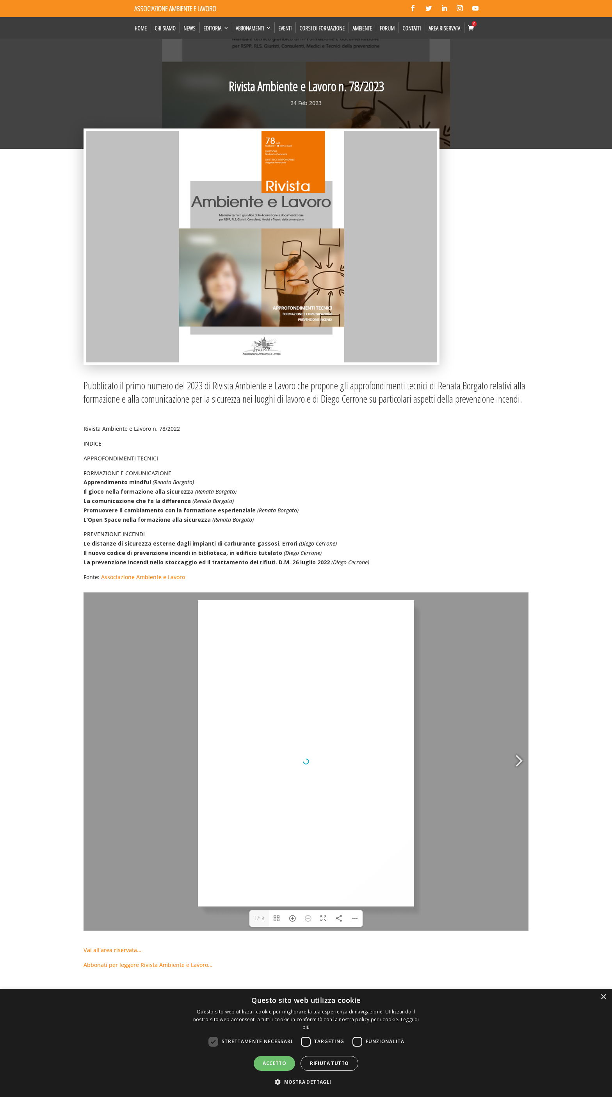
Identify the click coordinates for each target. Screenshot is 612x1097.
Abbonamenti (250, 28)
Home (141, 28)
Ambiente (362, 28)
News (189, 28)
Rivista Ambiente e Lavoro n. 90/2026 (138, 979)
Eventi (285, 28)
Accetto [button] (274, 1063)
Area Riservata (444, 28)
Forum (387, 28)
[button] (306, 1082)
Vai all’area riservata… (112, 736)
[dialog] (306, 1043)
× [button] (603, 997)
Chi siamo (165, 28)
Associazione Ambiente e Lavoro (143, 577)
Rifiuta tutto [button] (329, 1063)
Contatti (411, 28)
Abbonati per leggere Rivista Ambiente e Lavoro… (148, 751)
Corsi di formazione (322, 28)
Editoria (212, 28)
